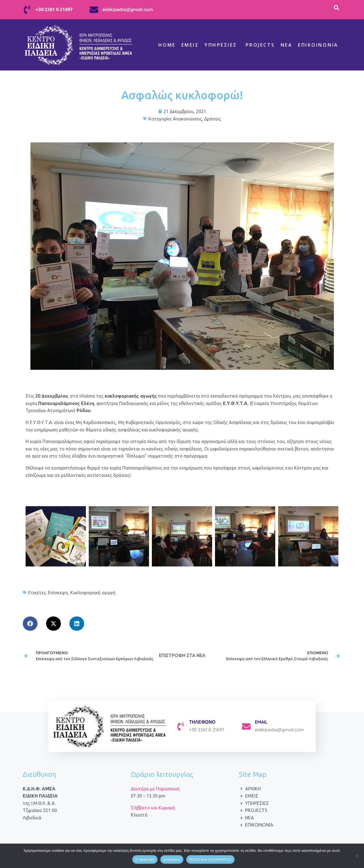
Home (167, 45)
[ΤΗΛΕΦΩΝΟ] (180, 726)
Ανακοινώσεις (187, 118)
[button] (30, 623)
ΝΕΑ (287, 45)
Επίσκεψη (58, 592)
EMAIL (261, 722)
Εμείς (190, 45)
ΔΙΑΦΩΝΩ (172, 859)
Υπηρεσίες (220, 45)
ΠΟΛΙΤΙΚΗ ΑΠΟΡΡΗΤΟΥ (210, 859)
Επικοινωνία (318, 45)
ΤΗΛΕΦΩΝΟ (202, 722)
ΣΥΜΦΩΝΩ (144, 859)
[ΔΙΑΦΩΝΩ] (357, 856)
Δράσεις (212, 118)
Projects (260, 45)
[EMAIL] (246, 726)
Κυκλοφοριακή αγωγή (92, 592)
